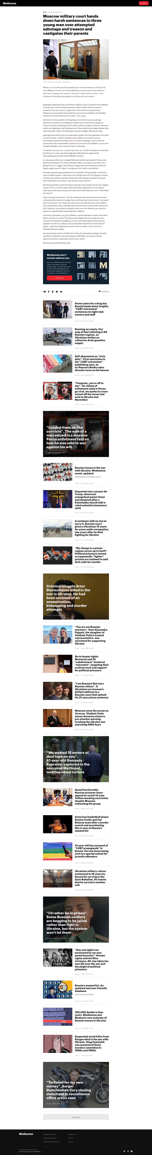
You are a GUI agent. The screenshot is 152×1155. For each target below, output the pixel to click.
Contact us (104, 291)
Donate (143, 3)
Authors (70, 1138)
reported (71, 141)
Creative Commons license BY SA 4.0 (29, 1151)
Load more (76, 1117)
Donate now (59, 278)
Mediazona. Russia (50, 1134)
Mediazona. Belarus (50, 1138)
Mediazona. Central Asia (52, 1141)
